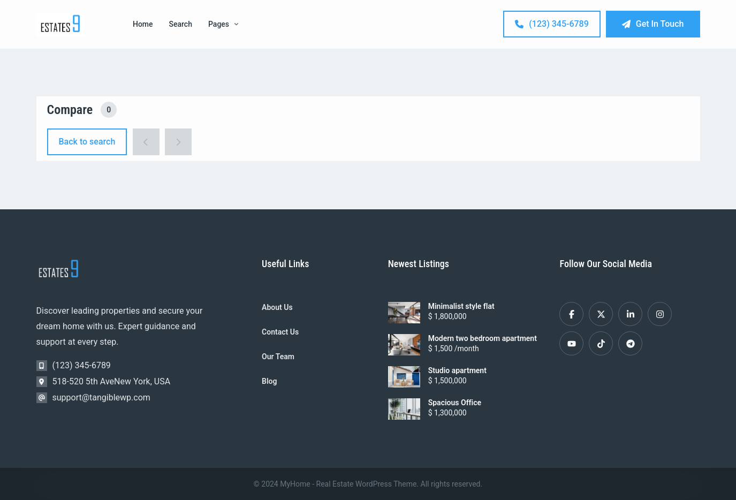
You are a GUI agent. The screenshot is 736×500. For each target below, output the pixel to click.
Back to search (87, 142)
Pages (223, 24)
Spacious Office (454, 402)
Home (143, 24)
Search (180, 24)
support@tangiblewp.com (101, 397)
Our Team (278, 356)
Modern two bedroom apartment (482, 338)
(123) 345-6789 (551, 24)
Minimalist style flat (461, 306)
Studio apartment (457, 370)
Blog (269, 381)
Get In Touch (653, 24)
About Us (277, 307)
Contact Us (280, 332)
